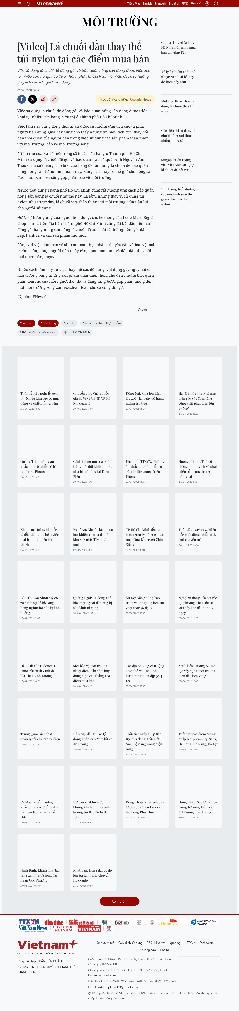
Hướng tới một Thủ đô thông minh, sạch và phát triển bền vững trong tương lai (198, 469)
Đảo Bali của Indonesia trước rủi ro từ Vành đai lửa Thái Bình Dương (38, 671)
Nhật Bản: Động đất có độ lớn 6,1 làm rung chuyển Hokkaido (92, 875)
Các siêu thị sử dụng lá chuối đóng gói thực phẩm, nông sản (178, 135)
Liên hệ (165, 950)
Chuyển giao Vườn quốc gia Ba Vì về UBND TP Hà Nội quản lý (91, 398)
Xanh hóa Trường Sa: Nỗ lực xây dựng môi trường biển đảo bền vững (197, 671)
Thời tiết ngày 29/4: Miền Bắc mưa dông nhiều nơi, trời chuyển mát (197, 534)
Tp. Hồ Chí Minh (77, 332)
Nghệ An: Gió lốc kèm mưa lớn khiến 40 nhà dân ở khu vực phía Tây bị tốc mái (93, 537)
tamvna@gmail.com (102, 975)
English (147, 3)
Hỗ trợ (160, 942)
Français (160, 3)
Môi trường (119, 21)
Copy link (54, 99)
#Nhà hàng (48, 323)
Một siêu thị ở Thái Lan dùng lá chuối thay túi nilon (178, 106)
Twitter (32, 99)
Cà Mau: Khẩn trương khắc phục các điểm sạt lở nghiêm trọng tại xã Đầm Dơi (39, 809)
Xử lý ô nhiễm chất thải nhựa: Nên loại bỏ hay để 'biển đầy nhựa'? (178, 77)
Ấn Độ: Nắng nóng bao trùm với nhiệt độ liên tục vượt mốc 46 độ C (145, 603)
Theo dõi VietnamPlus (113, 99)
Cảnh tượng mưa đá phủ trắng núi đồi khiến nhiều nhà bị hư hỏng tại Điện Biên (92, 469)
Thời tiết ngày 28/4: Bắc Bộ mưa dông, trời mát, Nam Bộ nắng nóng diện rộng (144, 741)
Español (174, 3)
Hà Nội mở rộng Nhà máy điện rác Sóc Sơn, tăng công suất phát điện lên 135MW (197, 400)
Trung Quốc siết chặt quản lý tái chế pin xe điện (40, 736)
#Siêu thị (69, 323)
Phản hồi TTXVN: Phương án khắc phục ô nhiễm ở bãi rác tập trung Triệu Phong (145, 469)
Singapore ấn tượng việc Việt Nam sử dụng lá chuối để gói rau (177, 165)
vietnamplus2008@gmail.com (117, 987)
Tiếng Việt (133, 3)
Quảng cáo (148, 950)
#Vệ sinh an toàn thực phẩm (102, 323)
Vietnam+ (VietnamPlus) (50, 3)
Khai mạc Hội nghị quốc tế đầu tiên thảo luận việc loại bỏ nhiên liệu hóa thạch (39, 537)
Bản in (43, 99)
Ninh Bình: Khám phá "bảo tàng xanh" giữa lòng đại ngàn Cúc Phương (40, 875)
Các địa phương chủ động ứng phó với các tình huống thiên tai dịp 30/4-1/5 (145, 673)
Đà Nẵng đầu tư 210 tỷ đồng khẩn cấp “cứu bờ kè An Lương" (92, 739)
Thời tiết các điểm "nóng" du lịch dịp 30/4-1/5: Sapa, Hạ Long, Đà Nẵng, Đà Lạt (198, 739)
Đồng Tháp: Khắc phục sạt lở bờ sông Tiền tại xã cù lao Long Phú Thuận (146, 807)
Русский (196, 3)
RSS (149, 942)
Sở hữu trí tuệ (105, 942)
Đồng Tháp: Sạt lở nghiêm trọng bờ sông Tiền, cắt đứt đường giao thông (198, 807)
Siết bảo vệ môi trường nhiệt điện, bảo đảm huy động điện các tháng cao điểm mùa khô (91, 673)
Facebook (21, 99)
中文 (185, 3)
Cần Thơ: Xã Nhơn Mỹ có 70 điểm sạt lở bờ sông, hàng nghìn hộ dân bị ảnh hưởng (40, 605)
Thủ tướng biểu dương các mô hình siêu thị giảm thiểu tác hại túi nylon (178, 196)
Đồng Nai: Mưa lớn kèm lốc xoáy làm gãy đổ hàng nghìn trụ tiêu (145, 398)
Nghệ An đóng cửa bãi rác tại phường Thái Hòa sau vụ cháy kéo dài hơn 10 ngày (198, 605)
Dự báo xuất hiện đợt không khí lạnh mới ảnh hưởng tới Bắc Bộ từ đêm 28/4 (91, 809)
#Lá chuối (26, 323)
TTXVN (191, 942)
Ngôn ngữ (175, 942)
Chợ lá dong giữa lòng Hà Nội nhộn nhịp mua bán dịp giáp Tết (178, 47)
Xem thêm (119, 901)
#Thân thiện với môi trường (38, 332)
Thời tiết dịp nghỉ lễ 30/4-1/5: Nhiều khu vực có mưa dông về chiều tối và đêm (39, 398)
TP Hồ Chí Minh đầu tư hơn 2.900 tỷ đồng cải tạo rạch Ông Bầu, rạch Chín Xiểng (145, 537)
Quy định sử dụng (130, 942)
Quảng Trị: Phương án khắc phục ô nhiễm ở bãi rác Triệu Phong (39, 466)
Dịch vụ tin (207, 942)
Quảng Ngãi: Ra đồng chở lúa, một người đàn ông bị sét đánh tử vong (92, 603)
